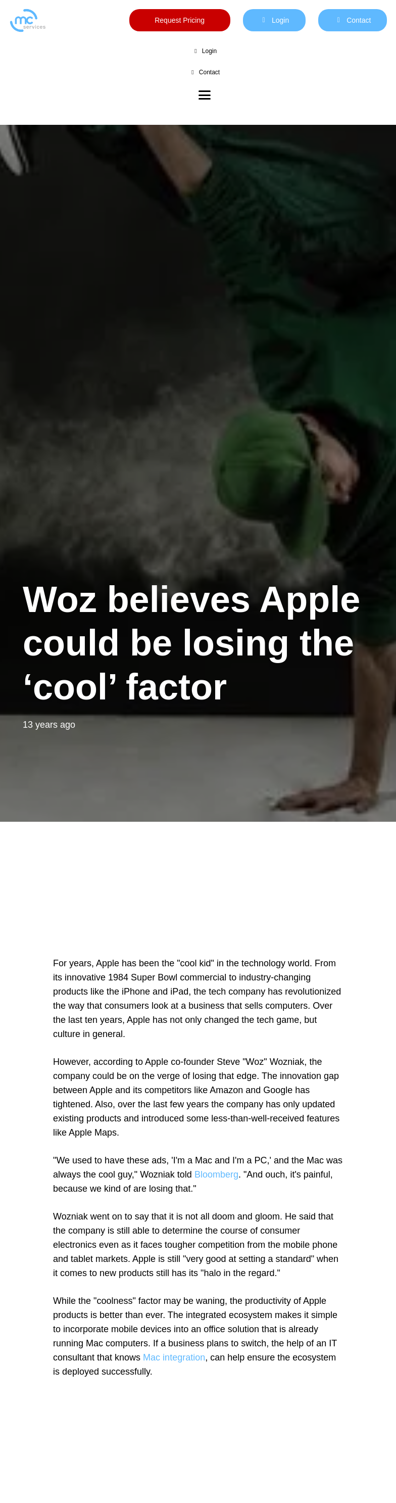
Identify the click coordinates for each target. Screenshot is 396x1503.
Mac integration (174, 1357)
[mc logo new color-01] (27, 20)
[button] (204, 95)
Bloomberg (216, 1174)
